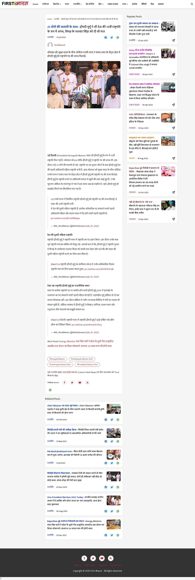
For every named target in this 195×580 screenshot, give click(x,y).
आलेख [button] (134, 4)
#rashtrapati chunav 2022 (60, 364)
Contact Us (102, 565)
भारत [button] (67, 4)
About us (78, 565)
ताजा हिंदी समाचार (70, 372)
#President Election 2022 (87, 364)
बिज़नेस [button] (57, 4)
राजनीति (56, 19)
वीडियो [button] (143, 4)
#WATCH (55, 264)
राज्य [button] (125, 4)
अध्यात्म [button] (161, 4)
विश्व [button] (152, 4)
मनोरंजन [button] (45, 4)
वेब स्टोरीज (90, 4)
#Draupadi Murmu (57, 359)
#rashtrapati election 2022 (82, 359)
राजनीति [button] (77, 4)
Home (35, 4)
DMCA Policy (90, 565)
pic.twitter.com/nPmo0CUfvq (87, 325)
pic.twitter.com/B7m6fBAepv (65, 218)
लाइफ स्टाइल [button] (113, 4)
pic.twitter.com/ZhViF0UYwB (99, 269)
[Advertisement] (83, 130)
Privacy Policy (115, 565)
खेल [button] (100, 4)
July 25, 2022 (92, 226)
